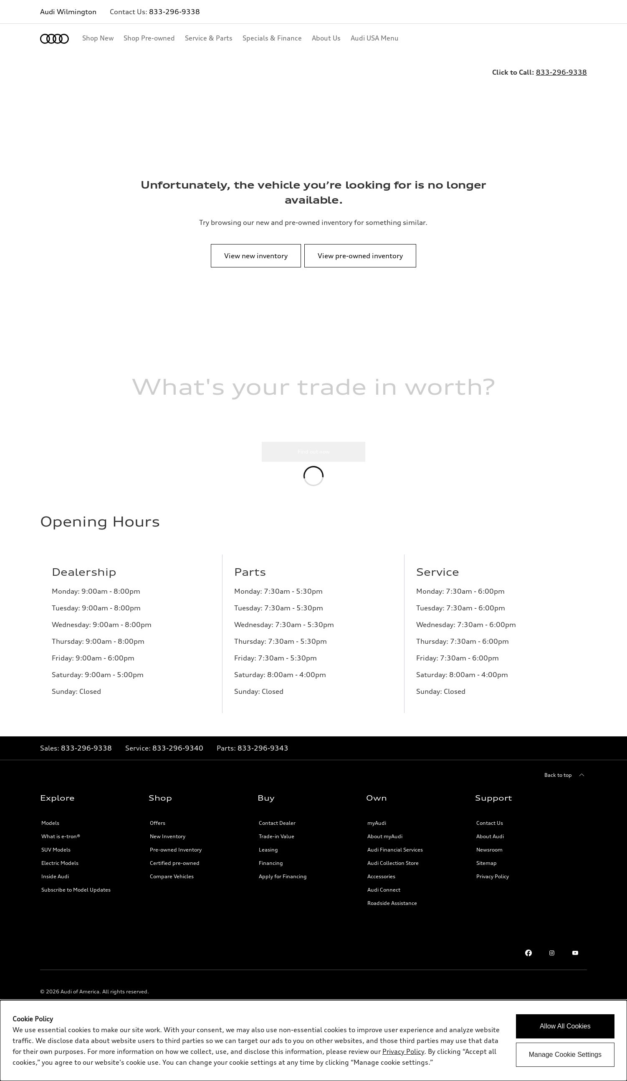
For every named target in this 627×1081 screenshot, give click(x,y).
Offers (157, 829)
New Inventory (167, 843)
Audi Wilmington (68, 12)
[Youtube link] (575, 959)
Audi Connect (383, 896)
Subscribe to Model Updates (76, 896)
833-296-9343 (263, 755)
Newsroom (489, 856)
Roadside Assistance (392, 910)
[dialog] (313, 1040)
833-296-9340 (177, 755)
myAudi (376, 829)
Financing (271, 870)
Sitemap (486, 870)
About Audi (490, 843)
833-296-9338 (174, 12)
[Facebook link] (528, 959)
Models (50, 829)
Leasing (268, 856)
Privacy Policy (492, 883)
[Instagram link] (552, 959)
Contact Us (489, 829)
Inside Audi (55, 883)
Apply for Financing (283, 883)
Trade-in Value (276, 843)
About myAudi (384, 843)
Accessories (381, 883)
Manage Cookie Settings (565, 1054)
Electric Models (59, 870)
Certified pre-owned (175, 870)
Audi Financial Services (395, 856)
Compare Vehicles (172, 883)
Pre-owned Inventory (176, 856)
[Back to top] (565, 782)
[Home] (54, 39)
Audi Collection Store (393, 870)
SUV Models (56, 856)
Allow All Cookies (565, 1026)
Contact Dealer (277, 829)
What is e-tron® (60, 843)
